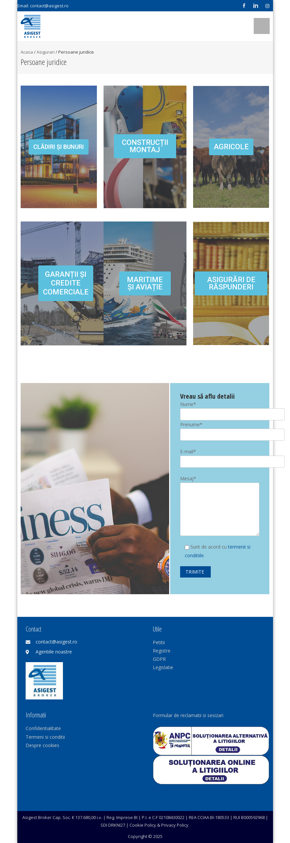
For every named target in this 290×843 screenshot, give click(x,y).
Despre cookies (42, 745)
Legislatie (163, 667)
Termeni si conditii (45, 737)
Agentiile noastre (54, 651)
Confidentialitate (43, 728)
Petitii (159, 642)
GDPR (159, 659)
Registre (161, 650)
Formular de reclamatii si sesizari (188, 715)
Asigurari (46, 52)
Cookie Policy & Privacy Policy (159, 825)
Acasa (27, 52)
